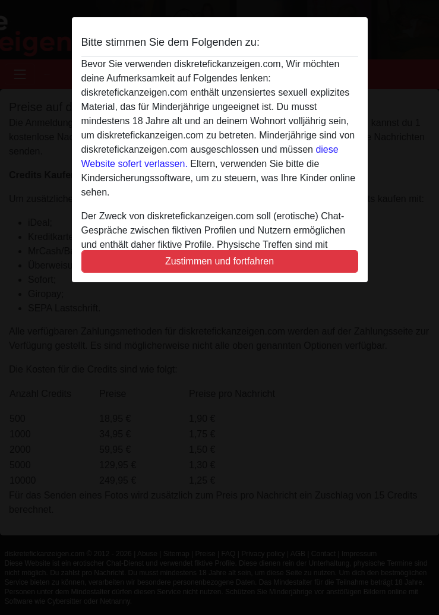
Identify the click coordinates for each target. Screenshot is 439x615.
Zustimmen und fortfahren (219, 261)
